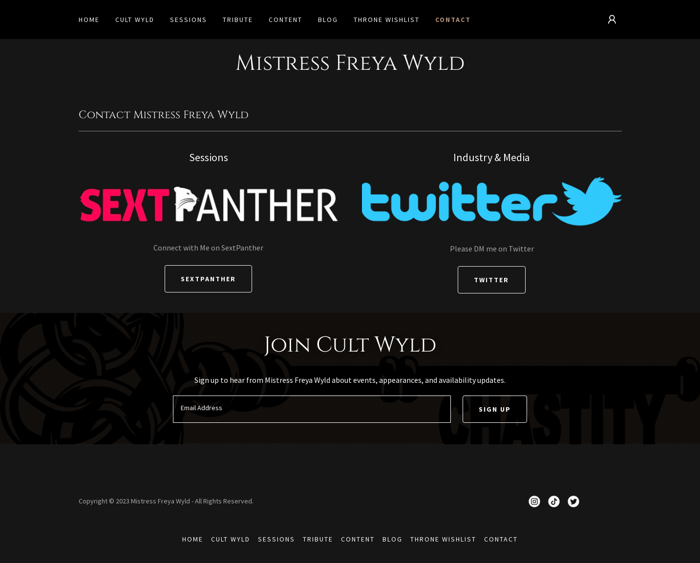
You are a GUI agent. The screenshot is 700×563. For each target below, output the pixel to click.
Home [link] (89, 19)
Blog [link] (328, 19)
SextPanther (208, 278)
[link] (534, 501)
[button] (612, 19)
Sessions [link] (188, 19)
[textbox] (312, 409)
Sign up (495, 409)
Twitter (491, 279)
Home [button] (192, 539)
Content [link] (285, 19)
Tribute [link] (238, 19)
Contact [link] (453, 19)
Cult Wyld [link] (134, 19)
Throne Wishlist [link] (387, 19)
